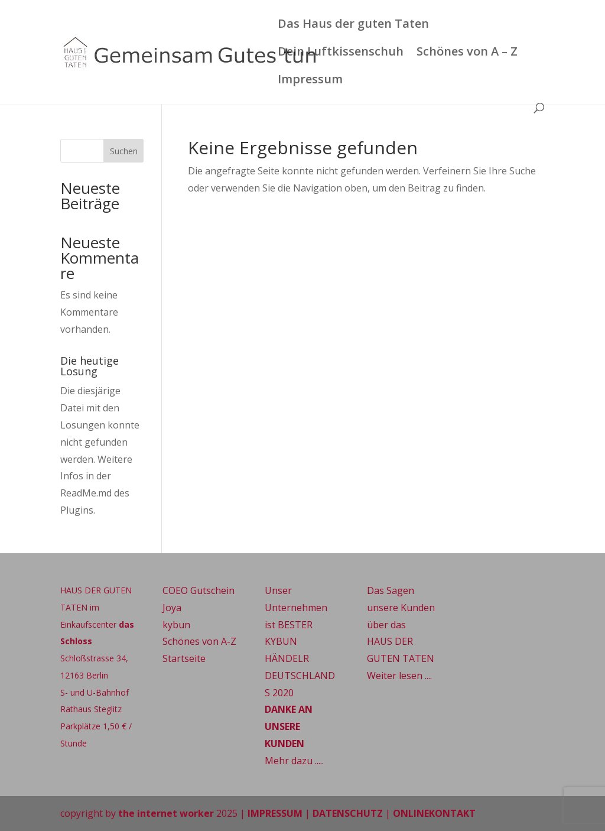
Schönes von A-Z (199, 641)
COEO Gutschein (198, 590)
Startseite (184, 658)
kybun (176, 624)
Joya (171, 607)
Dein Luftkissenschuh (341, 53)
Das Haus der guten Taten (353, 25)
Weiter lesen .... (399, 675)
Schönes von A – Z (467, 53)
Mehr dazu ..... (294, 760)
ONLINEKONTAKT (434, 813)
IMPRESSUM (275, 813)
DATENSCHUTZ (348, 813)
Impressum (310, 81)
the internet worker (166, 813)
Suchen (124, 151)
